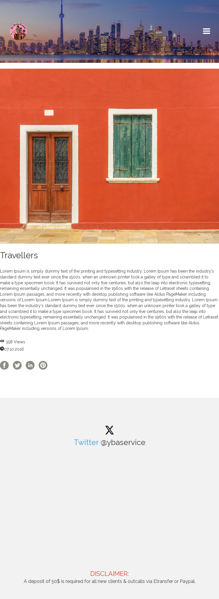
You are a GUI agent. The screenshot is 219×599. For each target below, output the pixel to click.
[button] (206, 31)
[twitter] (109, 430)
